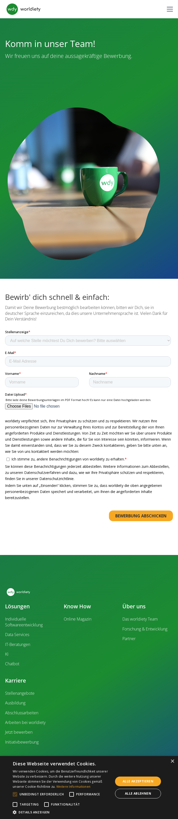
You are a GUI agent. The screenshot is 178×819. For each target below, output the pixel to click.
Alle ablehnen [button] (138, 793)
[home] (23, 9)
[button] (169, 9)
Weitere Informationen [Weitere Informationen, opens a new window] (73, 786)
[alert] (89, 787)
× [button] (172, 761)
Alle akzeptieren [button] (138, 781)
